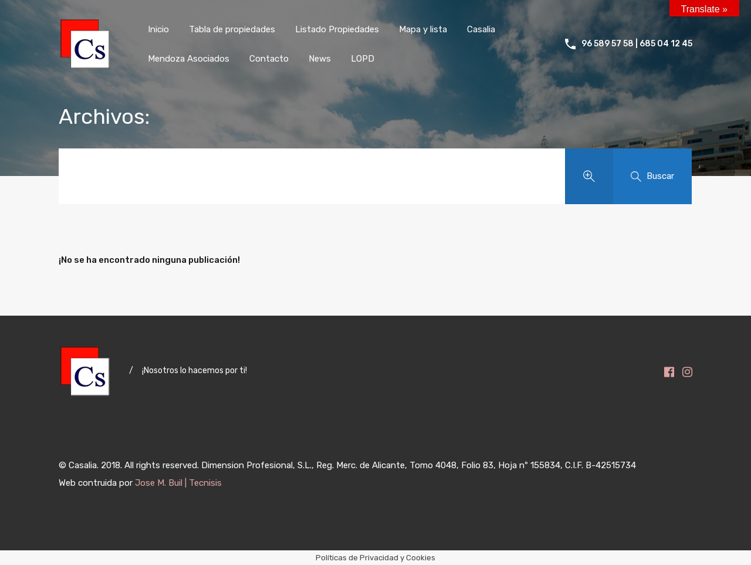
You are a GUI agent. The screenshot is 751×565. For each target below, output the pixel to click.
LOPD (362, 58)
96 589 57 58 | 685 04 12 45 (636, 44)
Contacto (269, 58)
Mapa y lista (423, 29)
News (320, 58)
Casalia (481, 29)
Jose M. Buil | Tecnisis (178, 483)
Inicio (158, 29)
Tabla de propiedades (232, 29)
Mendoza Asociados (188, 58)
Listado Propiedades (337, 29)
